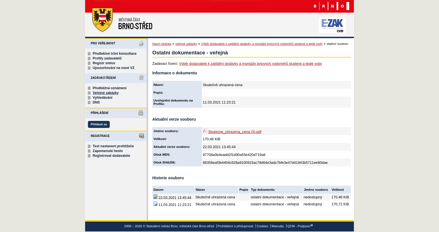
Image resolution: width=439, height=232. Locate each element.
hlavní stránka (161, 43)
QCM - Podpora (298, 226)
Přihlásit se (99, 124)
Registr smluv (104, 63)
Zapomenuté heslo (108, 151)
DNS (96, 102)
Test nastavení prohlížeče (113, 146)
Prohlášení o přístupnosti (235, 226)
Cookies (262, 226)
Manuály (278, 226)
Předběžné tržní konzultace (115, 54)
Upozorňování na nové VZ (113, 68)
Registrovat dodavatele (111, 156)
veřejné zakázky (186, 43)
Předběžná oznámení (110, 88)
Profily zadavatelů (107, 58)
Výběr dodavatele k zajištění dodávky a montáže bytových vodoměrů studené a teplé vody (262, 43)
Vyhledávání (103, 98)
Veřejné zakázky (106, 93)
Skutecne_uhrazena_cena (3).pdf (234, 132)
